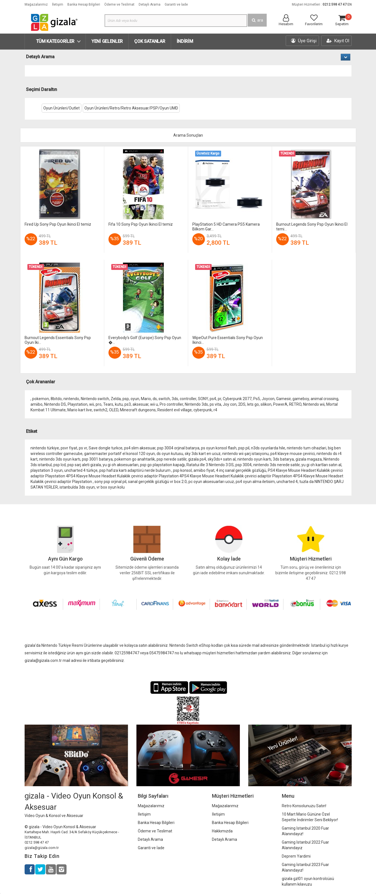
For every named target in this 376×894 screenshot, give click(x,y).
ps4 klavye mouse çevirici (292, 453)
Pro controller (171, 404)
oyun (135, 398)
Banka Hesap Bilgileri (83, 4)
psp (125, 398)
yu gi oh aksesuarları (120, 465)
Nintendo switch (95, 398)
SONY (203, 398)
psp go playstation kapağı (162, 465)
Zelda (116, 398)
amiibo (36, 404)
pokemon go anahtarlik (134, 459)
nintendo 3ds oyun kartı (59, 459)
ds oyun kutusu (170, 453)
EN (349, 4)
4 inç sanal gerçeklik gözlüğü (241, 470)
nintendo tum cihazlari (306, 448)
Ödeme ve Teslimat (119, 4)
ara (257, 20)
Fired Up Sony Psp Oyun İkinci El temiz (58, 224)
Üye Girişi (303, 40)
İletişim (57, 4)
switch (164, 398)
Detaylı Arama (149, 4)
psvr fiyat (69, 448)
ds (155, 398)
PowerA (280, 404)
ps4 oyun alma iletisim (255, 481)
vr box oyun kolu (110, 487)
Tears (108, 404)
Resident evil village (174, 410)
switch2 (100, 410)
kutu (119, 404)
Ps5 (256, 398)
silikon (266, 404)
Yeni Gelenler (107, 41)
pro (98, 404)
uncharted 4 (287, 481)
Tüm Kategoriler (55, 41)
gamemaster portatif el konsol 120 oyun (119, 453)
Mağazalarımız (36, 4)
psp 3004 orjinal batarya (178, 448)
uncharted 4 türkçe (81, 470)
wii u (154, 404)
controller (188, 398)
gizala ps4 (197, 459)
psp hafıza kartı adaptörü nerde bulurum (135, 470)
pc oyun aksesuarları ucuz (211, 481)
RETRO (295, 404)
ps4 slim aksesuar (139, 448)
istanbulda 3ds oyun (77, 487)
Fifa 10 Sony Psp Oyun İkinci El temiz (140, 224)
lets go (253, 404)
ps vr (83, 448)
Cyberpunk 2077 (237, 398)
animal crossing (324, 398)
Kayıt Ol (338, 40)
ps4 (213, 398)
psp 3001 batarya (97, 459)
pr (219, 398)
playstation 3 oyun (46, 470)
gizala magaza (308, 459)
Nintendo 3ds (196, 404)
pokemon (40, 398)
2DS (241, 404)
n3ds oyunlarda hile (268, 448)
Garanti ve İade (176, 4)
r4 (215, 410)
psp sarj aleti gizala (84, 465)
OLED (113, 410)
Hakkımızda (222, 831)
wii (91, 404)
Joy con (230, 404)
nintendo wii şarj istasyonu (245, 453)
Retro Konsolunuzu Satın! (304, 806)
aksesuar (140, 404)
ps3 (127, 404)
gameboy (300, 398)
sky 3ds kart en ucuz (203, 453)
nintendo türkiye (44, 448)
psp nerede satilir (171, 459)
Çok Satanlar (149, 41)
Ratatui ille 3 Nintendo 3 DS (210, 465)
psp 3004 (243, 465)
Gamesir (283, 398)
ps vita (215, 404)
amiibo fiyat (203, 470)
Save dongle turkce (105, 448)
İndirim (185, 41)
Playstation (78, 404)
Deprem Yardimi (296, 856)
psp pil (243, 448)
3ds (175, 398)
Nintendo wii (314, 404)
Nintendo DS (55, 404)
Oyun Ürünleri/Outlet (61, 108)
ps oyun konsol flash (219, 448)
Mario (146, 398)
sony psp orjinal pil (110, 481)
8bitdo (56, 398)
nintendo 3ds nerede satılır (276, 465)
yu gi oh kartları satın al (321, 465)
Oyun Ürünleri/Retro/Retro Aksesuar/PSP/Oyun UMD (131, 108)
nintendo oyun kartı (254, 459)
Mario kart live (79, 410)
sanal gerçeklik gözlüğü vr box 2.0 (157, 481)
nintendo (71, 398)
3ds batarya (283, 459)
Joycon (268, 398)
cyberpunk (202, 410)
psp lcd (59, 465)
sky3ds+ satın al (222, 459)
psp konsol (182, 470)
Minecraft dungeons (138, 410)
